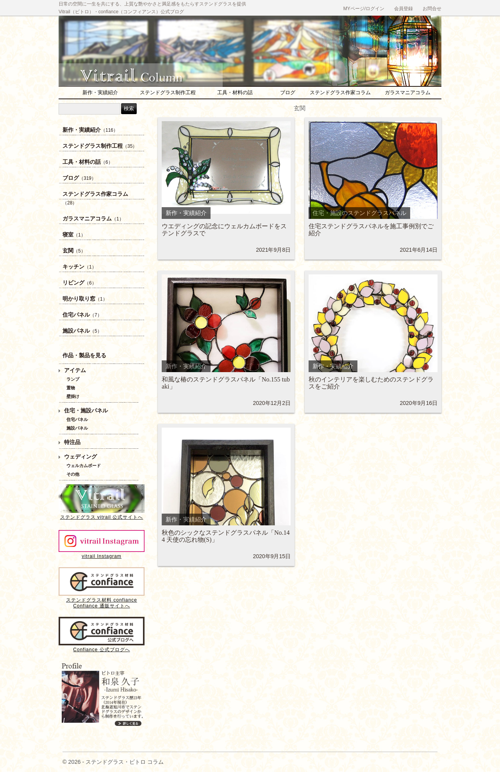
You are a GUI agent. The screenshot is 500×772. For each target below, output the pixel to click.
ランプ (72, 379)
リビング (79, 283)
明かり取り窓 (84, 299)
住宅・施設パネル (86, 411)
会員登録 (403, 8)
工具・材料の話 (235, 92)
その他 (72, 474)
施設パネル (82, 331)
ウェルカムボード (83, 465)
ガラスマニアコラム (407, 92)
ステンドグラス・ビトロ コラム (144, 72)
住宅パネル (82, 315)
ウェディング (80, 457)
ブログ (287, 92)
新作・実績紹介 (100, 92)
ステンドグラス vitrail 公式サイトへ (102, 514)
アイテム (75, 370)
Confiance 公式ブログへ (102, 646)
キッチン (79, 267)
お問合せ (432, 8)
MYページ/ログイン (363, 8)
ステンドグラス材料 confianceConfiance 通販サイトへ (102, 600)
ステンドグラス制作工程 (168, 92)
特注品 (72, 442)
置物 (70, 387)
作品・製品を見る (84, 355)
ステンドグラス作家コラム (340, 92)
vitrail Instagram (102, 553)
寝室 (74, 235)
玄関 (74, 251)
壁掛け (72, 396)
